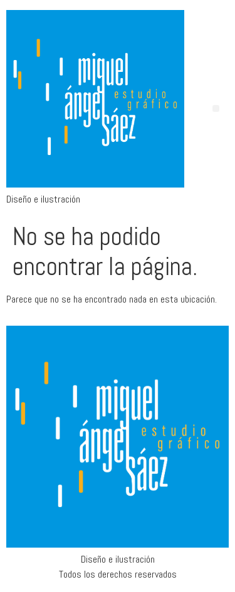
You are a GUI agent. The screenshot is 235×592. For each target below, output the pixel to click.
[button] (215, 108)
